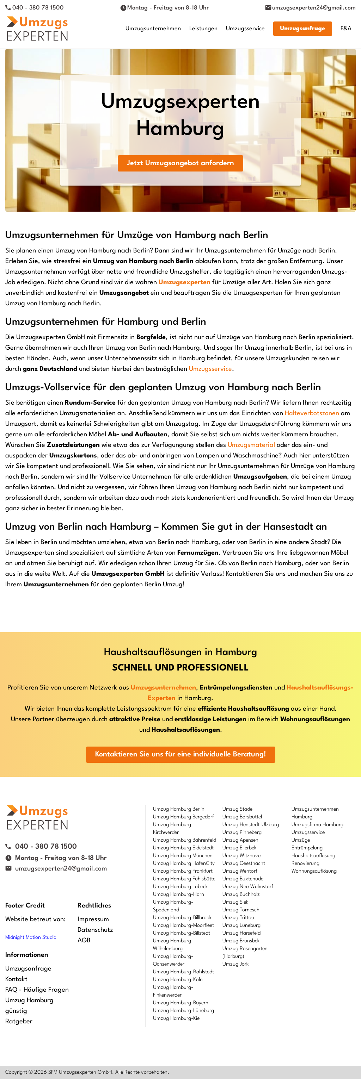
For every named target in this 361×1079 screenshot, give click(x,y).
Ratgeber (18, 1021)
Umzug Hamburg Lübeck (180, 887)
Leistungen (203, 29)
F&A (346, 29)
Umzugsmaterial (251, 445)
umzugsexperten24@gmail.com (314, 8)
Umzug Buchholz (241, 894)
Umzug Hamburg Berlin (178, 809)
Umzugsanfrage (302, 29)
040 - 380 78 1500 (38, 8)
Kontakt (16, 979)
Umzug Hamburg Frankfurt (183, 871)
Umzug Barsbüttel (242, 817)
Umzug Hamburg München (183, 856)
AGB (84, 940)
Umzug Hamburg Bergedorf (183, 817)
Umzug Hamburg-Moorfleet (183, 925)
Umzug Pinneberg (242, 832)
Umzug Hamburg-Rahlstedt (183, 972)
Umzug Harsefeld (241, 933)
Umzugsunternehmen (153, 29)
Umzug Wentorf (239, 871)
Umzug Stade (237, 809)
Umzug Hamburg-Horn (178, 894)
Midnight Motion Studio (30, 937)
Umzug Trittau (238, 918)
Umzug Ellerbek (239, 848)
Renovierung (305, 863)
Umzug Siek (235, 902)
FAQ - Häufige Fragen (37, 990)
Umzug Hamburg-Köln (178, 980)
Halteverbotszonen (312, 413)
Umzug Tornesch (240, 910)
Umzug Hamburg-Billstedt (181, 933)
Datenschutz (95, 930)
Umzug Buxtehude (242, 879)
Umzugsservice (245, 29)
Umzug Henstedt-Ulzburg (250, 825)
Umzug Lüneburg (241, 925)
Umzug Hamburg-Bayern (180, 1003)
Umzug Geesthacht (243, 863)
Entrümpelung (307, 848)
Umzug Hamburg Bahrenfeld (184, 840)
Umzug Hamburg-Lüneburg (183, 1010)
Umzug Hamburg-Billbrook (182, 918)
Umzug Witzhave (241, 856)
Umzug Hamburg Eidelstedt (183, 848)
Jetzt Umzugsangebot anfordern (180, 163)
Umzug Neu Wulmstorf (247, 887)
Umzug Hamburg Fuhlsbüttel (184, 879)
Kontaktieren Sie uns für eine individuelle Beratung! (180, 754)
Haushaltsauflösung (313, 856)
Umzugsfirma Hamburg (317, 825)
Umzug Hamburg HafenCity (184, 863)
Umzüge (301, 840)
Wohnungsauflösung (314, 871)
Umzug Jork (235, 964)
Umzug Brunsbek (240, 941)
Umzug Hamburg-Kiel (177, 1018)
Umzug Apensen (240, 840)
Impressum (93, 919)
